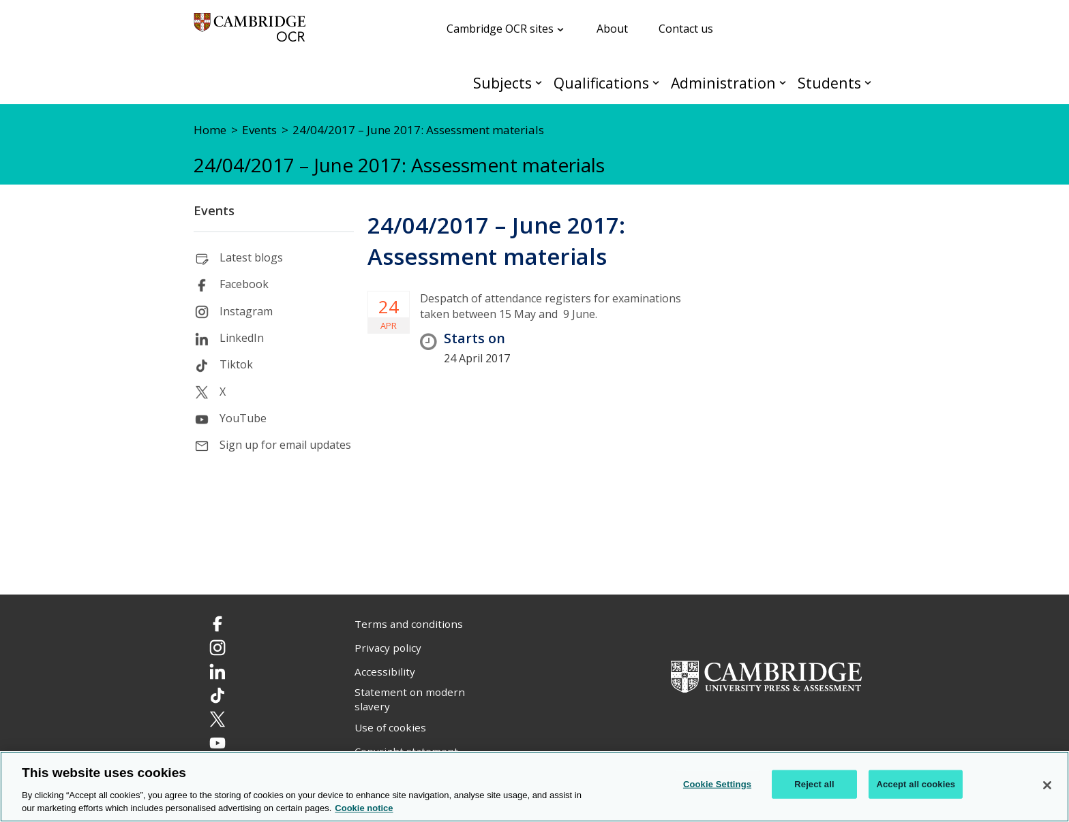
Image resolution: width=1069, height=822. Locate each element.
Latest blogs (251, 257)
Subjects (502, 83)
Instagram (246, 311)
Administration (723, 83)
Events (214, 210)
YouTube (243, 418)
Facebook (244, 283)
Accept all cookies (915, 784)
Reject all (814, 784)
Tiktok (236, 364)
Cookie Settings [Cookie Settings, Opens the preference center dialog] (717, 784)
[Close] (1047, 785)
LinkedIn (242, 337)
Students (829, 83)
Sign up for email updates (285, 444)
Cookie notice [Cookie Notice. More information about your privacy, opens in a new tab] (364, 808)
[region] (534, 786)
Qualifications (601, 83)
